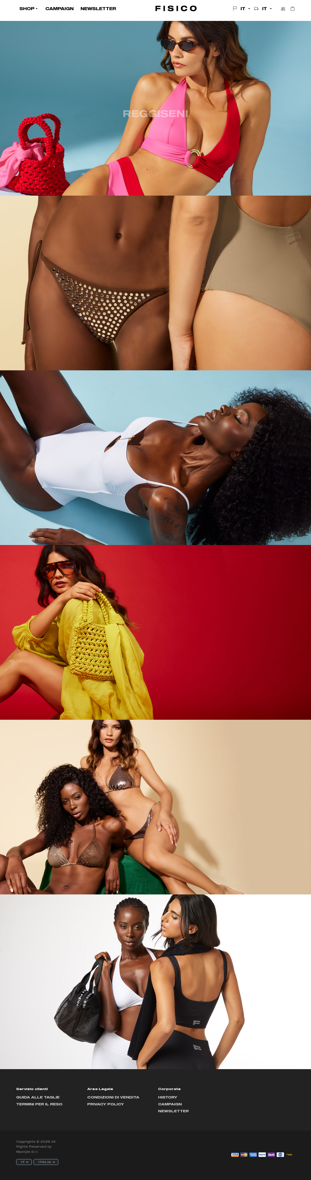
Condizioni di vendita (113, 1097)
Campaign (170, 1104)
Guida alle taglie (38, 1097)
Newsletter (173, 1111)
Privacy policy (105, 1104)
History (167, 1097)
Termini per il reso (39, 1104)
